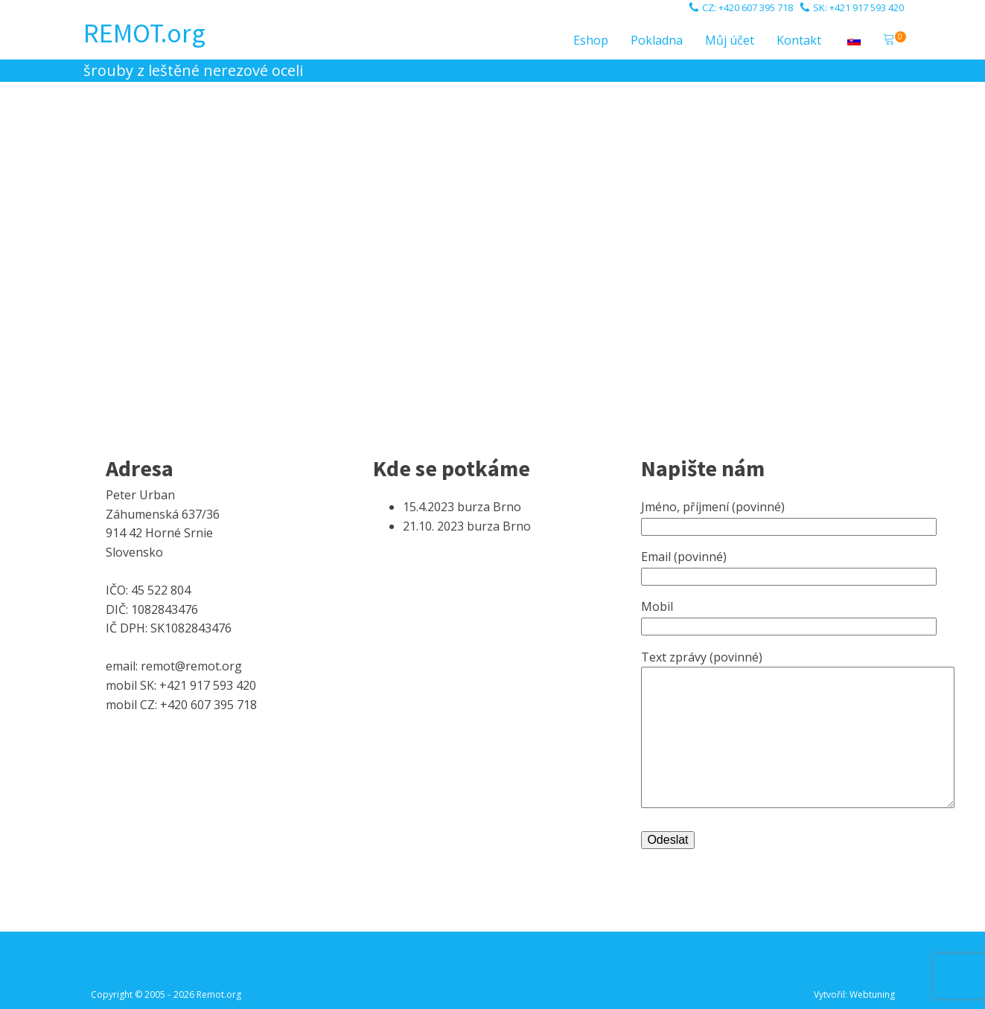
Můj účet (729, 40)
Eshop (590, 40)
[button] (889, 41)
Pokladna (657, 40)
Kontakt (799, 40)
